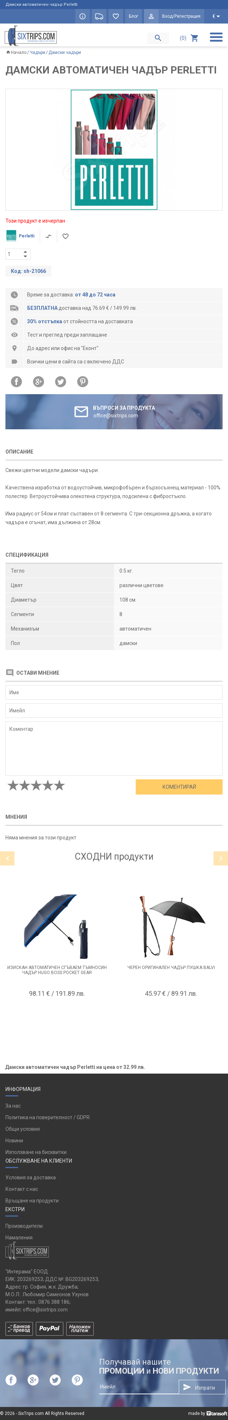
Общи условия (22, 1129)
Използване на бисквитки (36, 1152)
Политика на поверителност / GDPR (47, 1117)
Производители (24, 1226)
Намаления (19, 1237)
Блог (133, 16)
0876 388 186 (53, 1302)
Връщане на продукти (32, 1201)
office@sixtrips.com (45, 1309)
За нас (13, 1106)
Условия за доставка (30, 1177)
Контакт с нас (21, 1189)
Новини (14, 1140)
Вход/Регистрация (181, 16)
